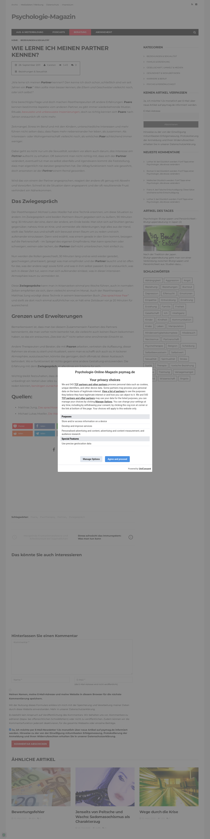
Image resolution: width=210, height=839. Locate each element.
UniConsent (145, 468)
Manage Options (103, 401)
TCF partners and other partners (90, 384)
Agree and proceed (117, 459)
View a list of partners (113, 391)
